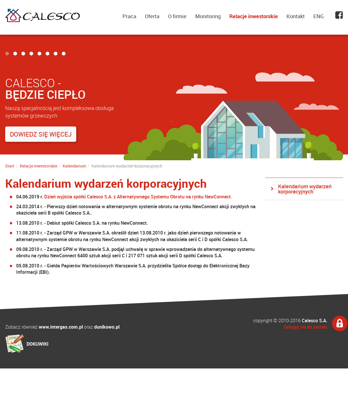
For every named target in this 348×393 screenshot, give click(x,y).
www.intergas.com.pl (61, 327)
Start (9, 166)
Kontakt (295, 16)
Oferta (152, 16)
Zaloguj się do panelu (305, 327)
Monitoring (208, 16)
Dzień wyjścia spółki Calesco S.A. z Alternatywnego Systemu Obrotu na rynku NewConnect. (138, 196)
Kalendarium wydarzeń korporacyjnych (305, 189)
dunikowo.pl (107, 327)
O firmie (177, 16)
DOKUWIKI (38, 344)
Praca (129, 16)
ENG (318, 16)
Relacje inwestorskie (253, 16)
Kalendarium (74, 166)
